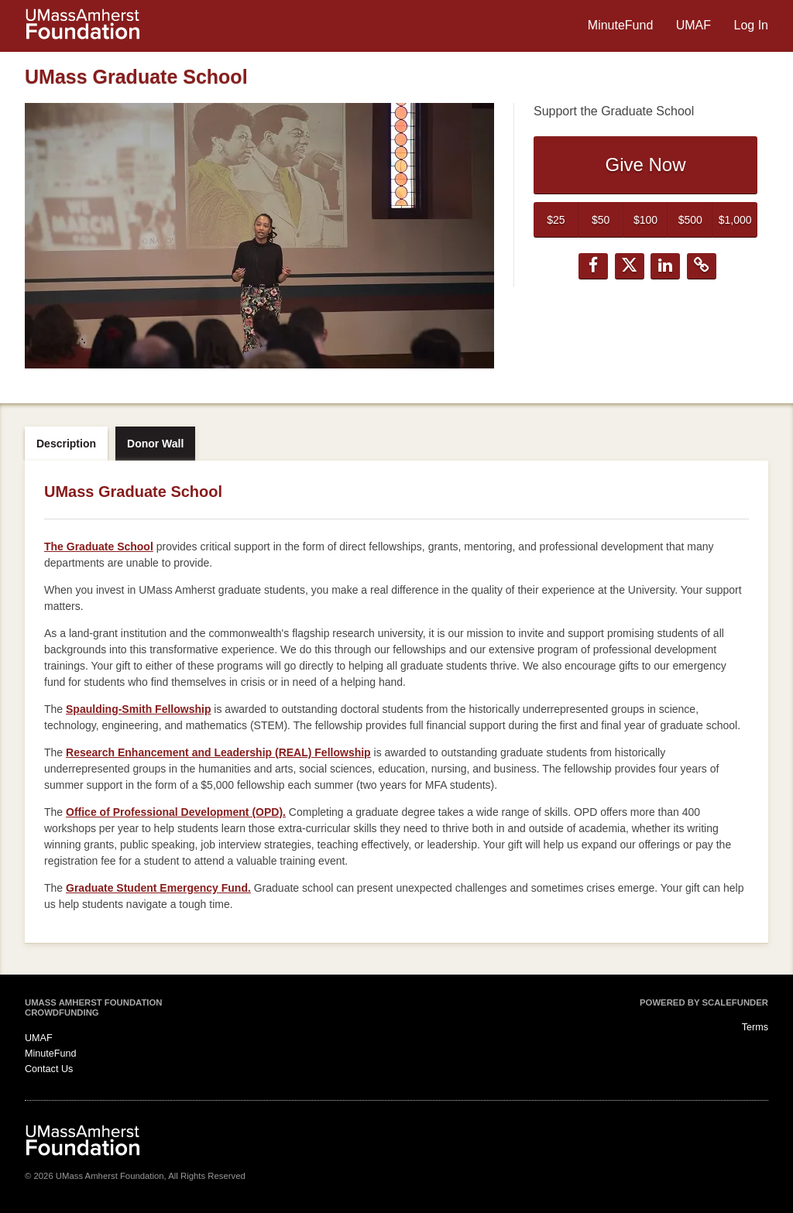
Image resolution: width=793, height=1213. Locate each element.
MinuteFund (622, 25)
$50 (600, 220)
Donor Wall (155, 443)
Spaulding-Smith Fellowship (138, 709)
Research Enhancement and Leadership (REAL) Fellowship (218, 752)
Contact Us (49, 1069)
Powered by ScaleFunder (704, 1002)
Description (66, 443)
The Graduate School (98, 546)
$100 (645, 220)
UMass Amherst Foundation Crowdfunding (93, 1008)
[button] (593, 266)
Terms (755, 1027)
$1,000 (735, 220)
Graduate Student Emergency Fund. (158, 888)
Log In (751, 25)
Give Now (645, 164)
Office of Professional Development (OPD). (176, 812)
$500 (690, 220)
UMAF (695, 25)
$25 (556, 220)
